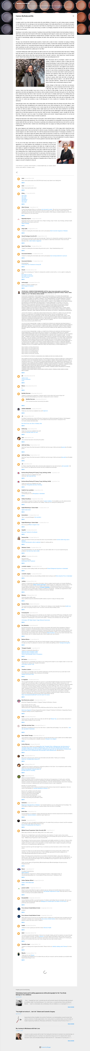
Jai (22, 416)
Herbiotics (24, 802)
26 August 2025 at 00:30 (39, 880)
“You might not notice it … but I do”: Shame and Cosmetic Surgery (35, 1011)
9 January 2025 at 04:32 (35, 744)
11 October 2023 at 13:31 (44, 522)
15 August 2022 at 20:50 (36, 218)
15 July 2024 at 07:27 (35, 648)
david (23, 933)
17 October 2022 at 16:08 (38, 253)
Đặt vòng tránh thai (31, 476)
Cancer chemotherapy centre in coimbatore (32, 654)
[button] (73, 16)
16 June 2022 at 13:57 (29, 185)
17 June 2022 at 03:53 (30, 193)
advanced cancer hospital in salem (30, 651)
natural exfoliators (32, 815)
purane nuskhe (25, 888)
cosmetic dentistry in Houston (40, 788)
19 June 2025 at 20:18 (30, 820)
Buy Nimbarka (25, 625)
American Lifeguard (26, 710)
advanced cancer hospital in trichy (30, 653)
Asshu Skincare (26, 744)
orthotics (41, 936)
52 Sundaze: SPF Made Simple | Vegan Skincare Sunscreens (36, 620)
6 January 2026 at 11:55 (35, 944)
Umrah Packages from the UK (29, 236)
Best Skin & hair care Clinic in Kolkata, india (32, 423)
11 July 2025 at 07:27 (29, 869)
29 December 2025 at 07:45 (30, 933)
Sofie (23, 716)
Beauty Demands (23, 3)
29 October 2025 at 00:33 (30, 925)
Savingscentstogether (65, 642)
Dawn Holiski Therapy (27, 735)
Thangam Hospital (26, 648)
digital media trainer (26, 509)
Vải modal (24, 202)
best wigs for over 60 (27, 274)
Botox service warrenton (39, 584)
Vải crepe (24, 198)
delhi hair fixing (25, 445)
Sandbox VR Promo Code (28, 674)
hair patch (63, 457)
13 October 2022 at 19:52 (36, 246)
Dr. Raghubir (25, 679)
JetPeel (24, 556)
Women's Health (47, 927)
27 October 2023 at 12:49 (36, 547)
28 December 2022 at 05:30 (31, 385)
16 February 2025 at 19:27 (29, 764)
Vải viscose (24, 200)
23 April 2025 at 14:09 (32, 802)
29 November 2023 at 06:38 (31, 556)
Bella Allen (24, 811)
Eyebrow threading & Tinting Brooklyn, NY (31, 769)
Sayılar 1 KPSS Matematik (28, 882)
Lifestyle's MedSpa (45, 587)
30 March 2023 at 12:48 (35, 445)
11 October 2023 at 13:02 (34, 515)
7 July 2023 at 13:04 (55, 472)
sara (23, 437)
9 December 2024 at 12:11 (40, 725)
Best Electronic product (28, 700)
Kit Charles (24, 659)
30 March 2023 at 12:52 (35, 455)
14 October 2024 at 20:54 (33, 679)
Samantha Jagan (26, 944)
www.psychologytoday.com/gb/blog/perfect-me (27, 9)
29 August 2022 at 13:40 (42, 236)
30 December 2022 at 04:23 (36, 393)
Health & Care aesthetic (28, 490)
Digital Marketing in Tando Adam (30, 507)
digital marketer (25, 872)
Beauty (32, 955)
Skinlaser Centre (26, 547)
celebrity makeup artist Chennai (59, 946)
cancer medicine (48, 501)
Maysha (23, 953)
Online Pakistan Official (27, 880)
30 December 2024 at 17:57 (38, 735)
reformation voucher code (28, 664)
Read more (71, 1007)
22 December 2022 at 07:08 (29, 375)
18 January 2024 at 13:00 (31, 581)
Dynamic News (25, 604)
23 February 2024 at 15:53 (31, 595)
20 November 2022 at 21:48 (50, 293)
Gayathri (24, 530)
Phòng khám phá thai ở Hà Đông (34, 484)
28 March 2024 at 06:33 (34, 604)
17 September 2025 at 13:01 (35, 887)
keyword (63, 447)
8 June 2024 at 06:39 (33, 625)
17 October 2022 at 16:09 (38, 261)
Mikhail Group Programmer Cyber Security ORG (34, 830)
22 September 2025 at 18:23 (46, 915)
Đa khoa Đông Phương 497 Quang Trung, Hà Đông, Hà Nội (36, 472)
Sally (23, 755)
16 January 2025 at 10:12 (30, 755)
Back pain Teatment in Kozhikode (29, 532)
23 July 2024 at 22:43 (36, 669)
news (23, 178)
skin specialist (65, 466)
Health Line (68, 606)
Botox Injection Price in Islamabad (64, 576)
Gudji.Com (45, 410)
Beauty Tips (54, 718)
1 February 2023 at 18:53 (29, 416)
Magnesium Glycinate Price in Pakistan (31, 805)
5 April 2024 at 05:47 (34, 612)
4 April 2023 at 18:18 (28, 463)
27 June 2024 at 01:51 (34, 639)
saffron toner (25, 378)
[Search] (76, 4)
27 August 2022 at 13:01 (33, 228)
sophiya (24, 581)
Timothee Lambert (26, 669)
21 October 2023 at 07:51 (34, 537)
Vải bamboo (24, 199)
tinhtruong (24, 428)
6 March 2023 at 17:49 (28, 437)
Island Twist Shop (26, 246)
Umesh (23, 269)
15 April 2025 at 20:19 (29, 775)
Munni (23, 869)
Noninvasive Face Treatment (28, 561)
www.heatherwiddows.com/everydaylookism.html (53, 7)
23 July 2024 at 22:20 (32, 659)
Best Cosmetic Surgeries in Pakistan (59, 230)
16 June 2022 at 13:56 (29, 178)
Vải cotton (24, 196)
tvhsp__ (23, 193)
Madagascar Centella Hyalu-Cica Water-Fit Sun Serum (54, 901)
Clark (23, 775)
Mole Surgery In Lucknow (27, 286)
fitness (23, 386)
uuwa (23, 380)
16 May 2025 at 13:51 (32, 811)
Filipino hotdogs (25, 223)
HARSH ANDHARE (26, 408)
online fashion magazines (35, 241)
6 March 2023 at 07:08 (32, 428)
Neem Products (51, 632)
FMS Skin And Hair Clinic (28, 725)
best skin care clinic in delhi (33, 551)
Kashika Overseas (26, 393)
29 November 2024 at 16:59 (39, 700)
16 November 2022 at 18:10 (34, 282)
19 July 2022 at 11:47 (33, 207)
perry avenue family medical (48, 919)
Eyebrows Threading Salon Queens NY (31, 759)
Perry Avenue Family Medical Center (31, 908)
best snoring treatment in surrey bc (58, 255)
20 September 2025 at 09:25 (34, 897)
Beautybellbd (25, 898)
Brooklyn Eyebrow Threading (28, 770)
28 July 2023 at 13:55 (38, 490)
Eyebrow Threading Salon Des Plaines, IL (31, 825)
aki (22, 375)
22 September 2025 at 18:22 (46, 908)
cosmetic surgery (26, 566)
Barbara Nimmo (25, 639)
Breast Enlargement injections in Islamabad (57, 568)
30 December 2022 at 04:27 (41, 399)
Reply (23, 182)
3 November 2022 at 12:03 (31, 269)
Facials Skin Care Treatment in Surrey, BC (31, 264)
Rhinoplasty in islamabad (39, 493)
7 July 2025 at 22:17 (51, 830)
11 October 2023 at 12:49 (44, 507)
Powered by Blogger (45, 1047)
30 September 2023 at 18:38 (37, 498)
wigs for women (25, 277)
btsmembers (25, 515)
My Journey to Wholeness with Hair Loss (28, 1028)
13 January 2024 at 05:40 (36, 573)
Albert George (25, 207)
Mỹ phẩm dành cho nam (32, 432)
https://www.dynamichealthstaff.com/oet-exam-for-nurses (36, 694)
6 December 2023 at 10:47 (36, 566)
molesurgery (25, 282)
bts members (38, 517)
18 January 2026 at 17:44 (31, 953)
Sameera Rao (25, 537)
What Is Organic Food (34, 524)
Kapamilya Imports (26, 218)
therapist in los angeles (50, 739)
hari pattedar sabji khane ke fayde (51, 891)
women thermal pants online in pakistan (31, 542)
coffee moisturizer (26, 379)
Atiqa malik (24, 228)
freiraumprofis (25, 612)
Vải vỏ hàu (24, 195)
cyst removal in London (46, 209)
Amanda (24, 820)
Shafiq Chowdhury (26, 499)
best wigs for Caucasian (27, 276)
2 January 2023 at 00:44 (36, 408)
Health (23, 925)
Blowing (24, 595)
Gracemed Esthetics (27, 253)
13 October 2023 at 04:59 (31, 530)
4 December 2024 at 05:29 (30, 716)
